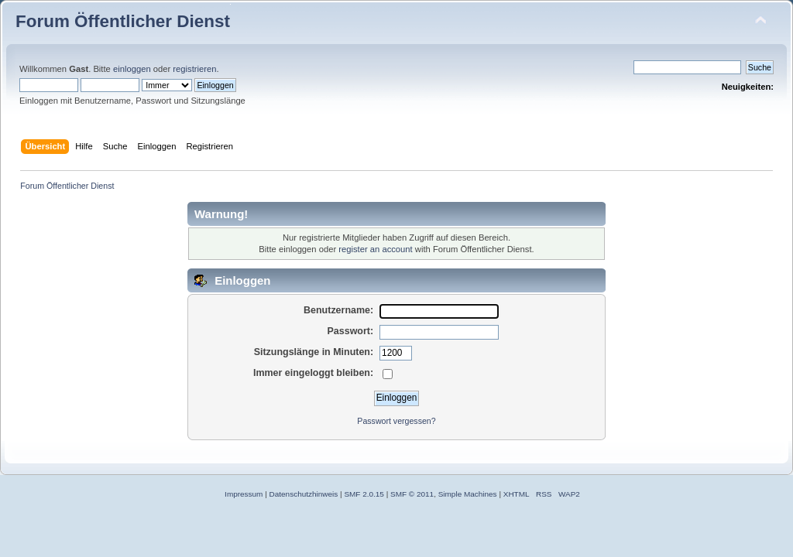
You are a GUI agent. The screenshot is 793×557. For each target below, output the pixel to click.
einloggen (132, 68)
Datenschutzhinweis (303, 494)
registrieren (194, 68)
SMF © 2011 (412, 494)
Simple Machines (467, 494)
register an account (375, 249)
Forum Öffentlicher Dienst (122, 21)
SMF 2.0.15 (364, 494)
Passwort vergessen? (396, 420)
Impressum (244, 494)
